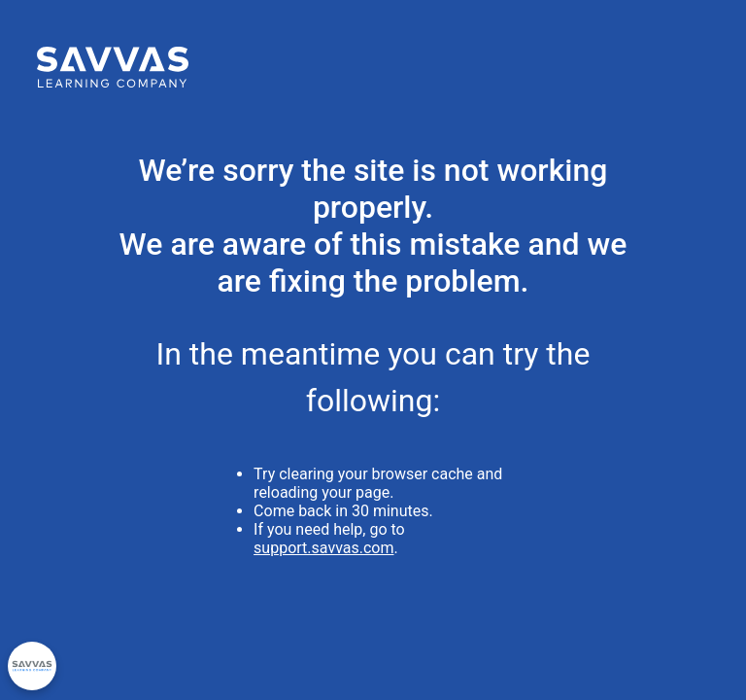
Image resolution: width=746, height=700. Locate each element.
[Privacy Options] (32, 666)
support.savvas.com (323, 548)
